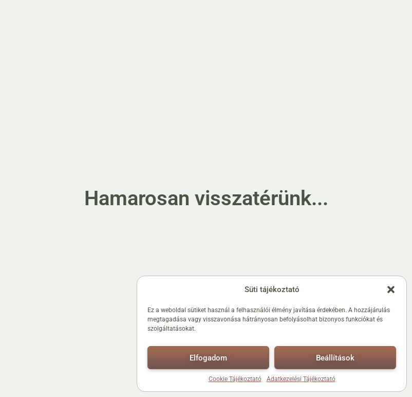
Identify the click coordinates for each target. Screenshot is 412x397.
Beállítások (335, 358)
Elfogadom (208, 358)
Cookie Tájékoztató (235, 379)
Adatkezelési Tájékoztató (301, 379)
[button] (391, 289)
